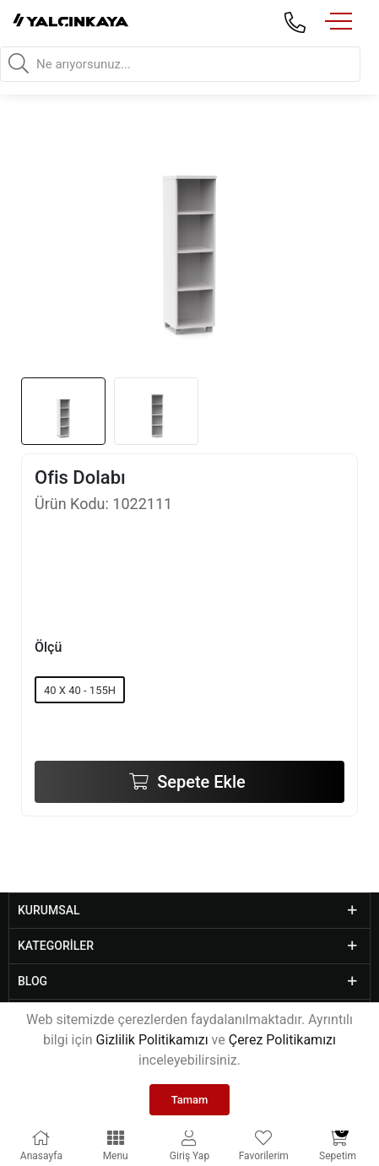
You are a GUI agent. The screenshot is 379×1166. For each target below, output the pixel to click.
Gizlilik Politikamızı (152, 1040)
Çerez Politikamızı (282, 1040)
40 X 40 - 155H (80, 690)
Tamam (189, 1099)
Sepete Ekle (199, 782)
